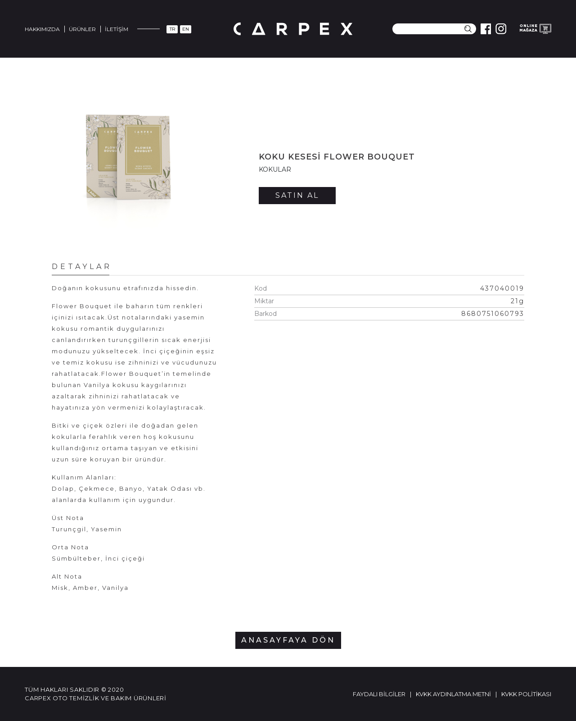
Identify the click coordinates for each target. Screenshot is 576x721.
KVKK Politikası (526, 694)
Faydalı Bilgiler (379, 694)
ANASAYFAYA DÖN (288, 640)
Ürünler (82, 29)
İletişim (116, 29)
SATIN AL (297, 195)
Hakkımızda (42, 29)
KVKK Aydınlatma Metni (453, 694)
